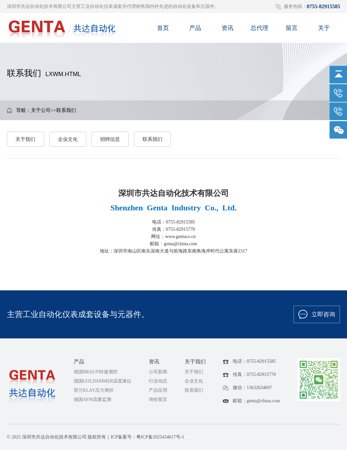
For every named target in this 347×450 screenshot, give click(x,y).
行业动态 (158, 381)
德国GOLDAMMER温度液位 (103, 381)
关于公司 (41, 110)
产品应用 (158, 390)
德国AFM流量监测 (92, 399)
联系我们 (66, 110)
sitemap (191, 437)
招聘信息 (110, 139)
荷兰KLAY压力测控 (94, 390)
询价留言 (158, 399)
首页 (163, 30)
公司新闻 (158, 371)
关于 (324, 30)
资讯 (227, 30)
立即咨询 (317, 314)
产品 (195, 30)
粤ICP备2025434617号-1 (160, 437)
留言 (292, 30)
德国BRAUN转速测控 (96, 371)
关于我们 (25, 139)
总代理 (259, 30)
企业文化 (68, 139)
